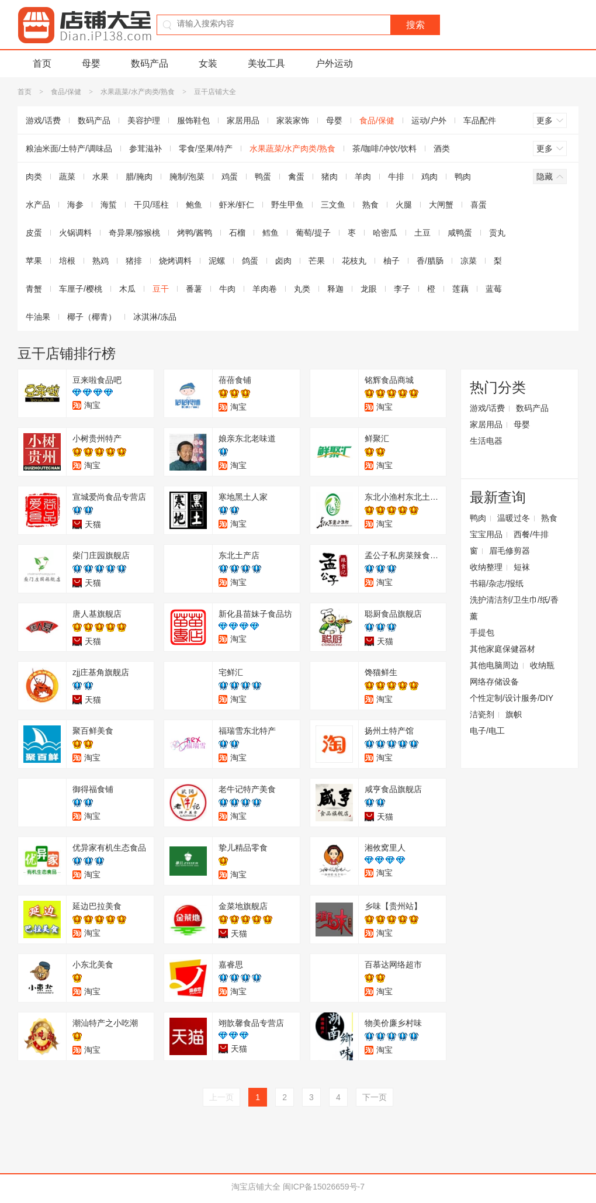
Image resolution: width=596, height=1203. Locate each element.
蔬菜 (67, 176)
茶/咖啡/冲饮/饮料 (384, 148)
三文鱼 (333, 204)
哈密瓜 (385, 232)
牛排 (396, 176)
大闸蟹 (441, 204)
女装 (208, 63)
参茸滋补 (145, 148)
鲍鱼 (194, 204)
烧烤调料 (175, 260)
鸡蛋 (229, 176)
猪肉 (329, 176)
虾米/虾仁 (236, 204)
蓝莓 (494, 288)
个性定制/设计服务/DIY (511, 698)
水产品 (38, 204)
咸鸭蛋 (460, 232)
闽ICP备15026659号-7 (324, 1186)
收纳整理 (486, 567)
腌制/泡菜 (187, 176)
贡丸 (497, 232)
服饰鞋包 (193, 120)
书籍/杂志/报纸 (497, 583)
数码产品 (149, 63)
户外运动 (334, 63)
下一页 (374, 1097)
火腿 (404, 204)
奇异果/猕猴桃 (134, 232)
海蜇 (109, 204)
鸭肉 (463, 176)
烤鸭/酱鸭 (194, 232)
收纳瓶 (542, 665)
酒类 (442, 148)
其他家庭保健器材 (502, 649)
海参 (75, 204)
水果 (100, 176)
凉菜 (468, 260)
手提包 (482, 632)
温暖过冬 (513, 518)
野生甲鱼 (287, 204)
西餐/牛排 (531, 534)
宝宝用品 (486, 534)
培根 (67, 260)
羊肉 (363, 176)
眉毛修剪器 (509, 550)
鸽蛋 (250, 260)
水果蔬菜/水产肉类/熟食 (138, 92)
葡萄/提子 (313, 232)
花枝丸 (354, 260)
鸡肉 (429, 176)
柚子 (391, 260)
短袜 (522, 567)
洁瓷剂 (482, 714)
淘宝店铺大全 (255, 1186)
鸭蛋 (263, 176)
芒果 (317, 260)
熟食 (370, 204)
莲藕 (460, 288)
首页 (42, 63)
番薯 (194, 288)
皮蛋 (34, 232)
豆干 (161, 288)
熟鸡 (100, 260)
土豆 (422, 232)
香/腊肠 (430, 260)
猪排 (134, 260)
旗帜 (513, 714)
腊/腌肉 (139, 176)
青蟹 (34, 288)
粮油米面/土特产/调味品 (69, 148)
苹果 (34, 260)
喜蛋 (478, 204)
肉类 (34, 176)
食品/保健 (66, 92)
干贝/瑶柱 (151, 204)
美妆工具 (266, 63)
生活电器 (486, 440)
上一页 (221, 1097)
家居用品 (243, 120)
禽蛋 (296, 176)
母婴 (91, 63)
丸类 (302, 288)
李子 (402, 288)
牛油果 (38, 317)
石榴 (237, 232)
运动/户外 (428, 120)
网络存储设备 (494, 681)
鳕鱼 (270, 232)
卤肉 (283, 260)
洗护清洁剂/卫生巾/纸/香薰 (514, 608)
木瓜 (127, 288)
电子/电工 (487, 730)
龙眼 (369, 288)
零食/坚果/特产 (206, 148)
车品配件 (479, 120)
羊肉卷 (264, 288)
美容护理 (143, 120)
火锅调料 (75, 232)
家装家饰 (292, 120)
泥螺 (217, 260)
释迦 (335, 288)
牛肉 (227, 288)
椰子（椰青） (91, 317)
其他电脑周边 (494, 665)
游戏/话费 (43, 120)
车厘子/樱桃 (80, 288)
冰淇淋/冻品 (154, 317)
